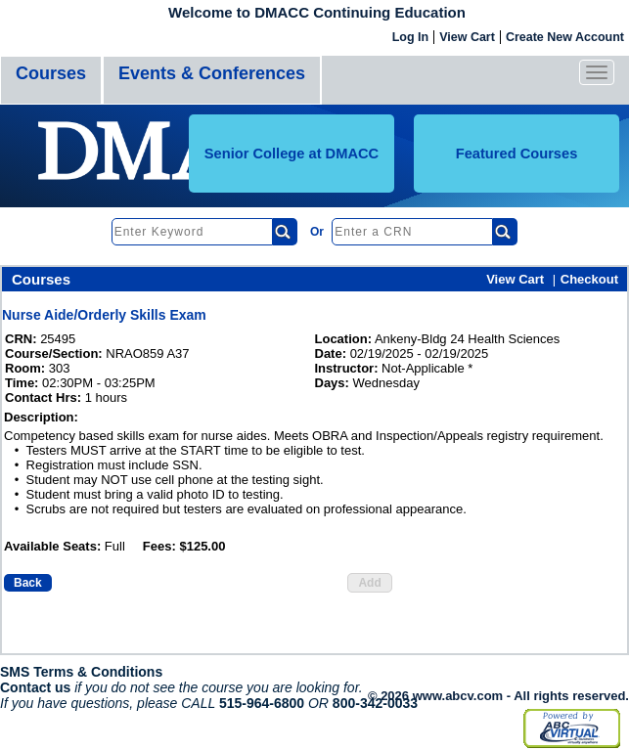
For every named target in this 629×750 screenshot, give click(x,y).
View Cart (467, 37)
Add (369, 583)
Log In (410, 37)
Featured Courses (517, 153)
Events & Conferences (211, 73)
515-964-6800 (261, 703)
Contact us (35, 687)
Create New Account (565, 37)
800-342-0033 (375, 703)
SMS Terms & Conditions (81, 672)
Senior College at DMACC (291, 153)
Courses (51, 73)
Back (28, 583)
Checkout (589, 279)
